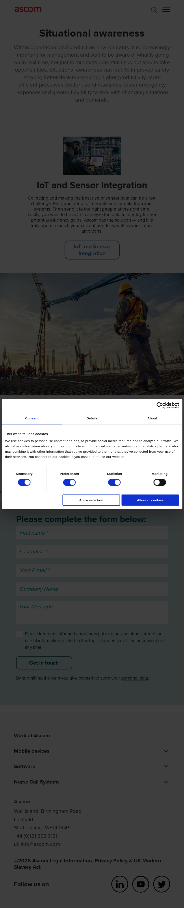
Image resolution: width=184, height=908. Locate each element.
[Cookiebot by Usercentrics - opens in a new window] (159, 405)
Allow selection (91, 500)
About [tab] (152, 418)
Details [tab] (92, 418)
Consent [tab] (32, 418)
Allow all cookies (150, 500)
